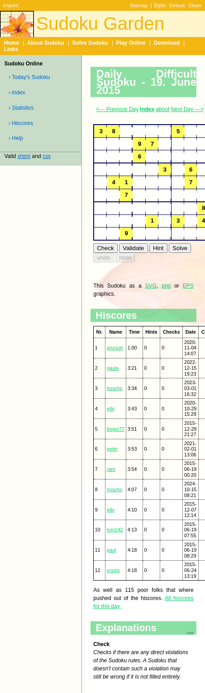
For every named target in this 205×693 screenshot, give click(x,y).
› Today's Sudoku (29, 77)
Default (177, 5)
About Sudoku (45, 43)
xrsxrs (113, 570)
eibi (110, 408)
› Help (16, 138)
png (166, 286)
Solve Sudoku (90, 43)
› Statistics (21, 108)
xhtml (24, 156)
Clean (194, 5)
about (162, 109)
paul (111, 550)
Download (167, 43)
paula (113, 368)
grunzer (115, 347)
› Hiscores (21, 123)
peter (112, 448)
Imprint (10, 5)
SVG (151, 286)
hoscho (114, 388)
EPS (188, 286)
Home (11, 43)
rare (111, 469)
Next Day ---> (187, 109)
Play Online (131, 43)
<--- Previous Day (117, 109)
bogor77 (115, 429)
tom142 (115, 529)
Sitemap (138, 5)
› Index (17, 92)
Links (11, 49)
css (47, 156)
